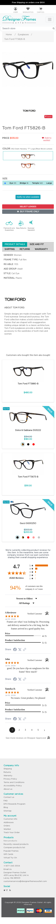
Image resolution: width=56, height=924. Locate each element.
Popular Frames (11, 851)
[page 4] (31, 730)
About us (8, 789)
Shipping (8, 769)
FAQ (5, 801)
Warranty (8, 775)
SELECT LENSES (28, 206)
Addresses (9, 822)
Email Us (8, 869)
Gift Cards (8, 854)
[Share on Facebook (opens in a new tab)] (15, 650)
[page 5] (38, 730)
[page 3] (25, 730)
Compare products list (14, 847)
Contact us (9, 797)
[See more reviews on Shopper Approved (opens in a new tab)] (24, 650)
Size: (5, 178)
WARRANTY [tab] (41, 249)
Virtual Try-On (10, 858)
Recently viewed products (16, 844)
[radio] (40, 565)
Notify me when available (28, 197)
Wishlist (7, 829)
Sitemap (7, 811)
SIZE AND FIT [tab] (37, 244)
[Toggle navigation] (50, 19)
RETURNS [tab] (25, 249)
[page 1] (12, 730)
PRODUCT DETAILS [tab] (15, 244)
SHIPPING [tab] (10, 249)
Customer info (10, 819)
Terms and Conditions (14, 782)
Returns (7, 772)
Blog (6, 807)
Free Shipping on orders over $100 (28, 2)
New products (10, 841)
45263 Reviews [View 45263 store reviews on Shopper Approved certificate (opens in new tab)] (18, 578)
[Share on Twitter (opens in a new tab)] (20, 649)
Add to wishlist (46, 139)
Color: (6, 149)
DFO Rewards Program (14, 804)
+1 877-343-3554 (12, 866)
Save (48, 116)
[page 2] (19, 730)
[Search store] (28, 28)
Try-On (6, 408)
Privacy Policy (10, 779)
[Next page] (44, 730)
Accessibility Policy (13, 786)
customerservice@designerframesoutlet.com (25, 881)
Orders (7, 826)
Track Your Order (12, 832)
